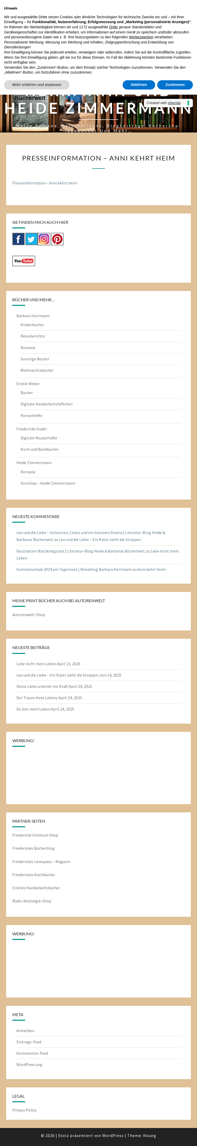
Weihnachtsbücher (37, 370)
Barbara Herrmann (33, 315)
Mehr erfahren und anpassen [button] (36, 85)
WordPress (113, 1135)
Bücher (27, 392)
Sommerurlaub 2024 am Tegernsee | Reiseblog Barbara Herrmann (74, 569)
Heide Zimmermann (34, 462)
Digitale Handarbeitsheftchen (47, 403)
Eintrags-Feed (28, 1041)
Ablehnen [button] (139, 85)
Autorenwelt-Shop (28, 614)
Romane (28, 347)
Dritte (113, 27)
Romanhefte (31, 415)
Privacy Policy (24, 1110)
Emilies (19, 887)
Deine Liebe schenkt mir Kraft (42, 686)
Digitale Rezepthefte (39, 437)
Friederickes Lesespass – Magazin (41, 861)
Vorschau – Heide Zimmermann (48, 483)
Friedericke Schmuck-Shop (35, 835)
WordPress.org (29, 1064)
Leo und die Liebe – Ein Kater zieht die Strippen (100, 539)
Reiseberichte (33, 336)
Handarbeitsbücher (43, 887)
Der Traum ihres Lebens (37, 697)
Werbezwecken (141, 37)
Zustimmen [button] (175, 85)
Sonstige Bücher (35, 358)
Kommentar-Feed (32, 1053)
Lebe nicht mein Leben (36, 663)
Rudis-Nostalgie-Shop (31, 900)
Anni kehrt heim (151, 569)
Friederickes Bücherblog (33, 848)
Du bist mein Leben (33, 709)
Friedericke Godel (31, 428)
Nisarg (149, 1135)
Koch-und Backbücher (40, 449)
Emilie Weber (28, 383)
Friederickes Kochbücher (33, 874)
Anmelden (25, 1030)
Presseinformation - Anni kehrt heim (44, 182)
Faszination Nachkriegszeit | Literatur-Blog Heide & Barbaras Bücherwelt (80, 551)
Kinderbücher (32, 324)
